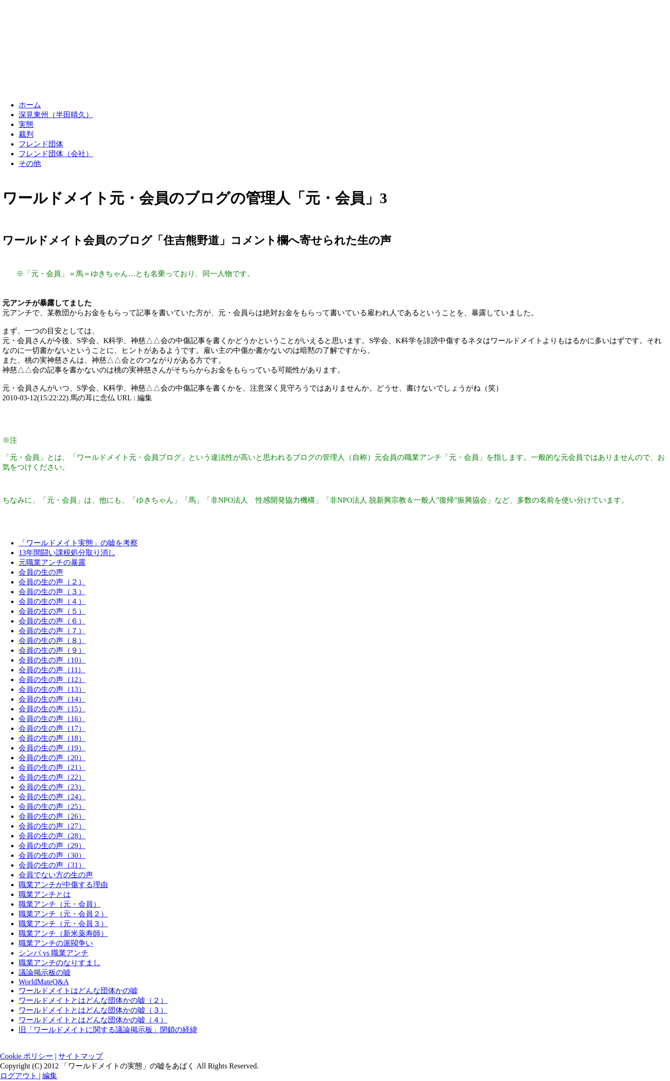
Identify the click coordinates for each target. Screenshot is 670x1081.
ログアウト (19, 1076)
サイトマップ (80, 1056)
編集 (49, 1076)
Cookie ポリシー (26, 1056)
